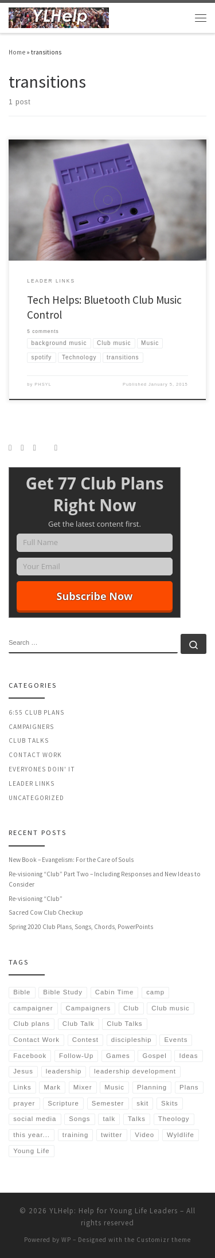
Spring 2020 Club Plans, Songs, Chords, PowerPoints (81, 927)
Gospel (155, 1055)
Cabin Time (114, 992)
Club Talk (78, 1023)
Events (176, 1039)
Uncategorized (36, 798)
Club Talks (29, 740)
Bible (21, 992)
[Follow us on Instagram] (22, 447)
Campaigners (31, 727)
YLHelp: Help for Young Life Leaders (113, 1211)
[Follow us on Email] (55, 447)
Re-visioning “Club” (35, 899)
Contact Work (35, 755)
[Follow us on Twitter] (34, 447)
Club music (170, 1008)
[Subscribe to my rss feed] (10, 447)
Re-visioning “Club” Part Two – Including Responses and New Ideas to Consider (105, 879)
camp (155, 992)
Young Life (31, 1150)
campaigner (33, 1008)
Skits (169, 1103)
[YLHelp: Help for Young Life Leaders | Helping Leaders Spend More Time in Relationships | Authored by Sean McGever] (59, 16)
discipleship (131, 1039)
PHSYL (43, 384)
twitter (111, 1134)
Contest (85, 1039)
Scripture (63, 1103)
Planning (152, 1087)
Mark (52, 1087)
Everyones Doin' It (42, 769)
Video (144, 1134)
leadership (64, 1071)
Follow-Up (76, 1055)
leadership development (135, 1071)
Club (131, 1008)
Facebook (29, 1055)
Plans (189, 1087)
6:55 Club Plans (36, 712)
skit (142, 1103)
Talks (137, 1118)
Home (17, 52)
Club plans (31, 1023)
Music (114, 1087)
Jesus (23, 1071)
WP (66, 1240)
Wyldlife (180, 1134)
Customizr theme (163, 1240)
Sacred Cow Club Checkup (46, 912)
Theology (174, 1118)
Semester (108, 1103)
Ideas (188, 1055)
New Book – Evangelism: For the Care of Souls (71, 860)
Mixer (82, 1087)
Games (118, 1055)
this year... (31, 1134)
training (75, 1134)
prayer (24, 1103)
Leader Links (31, 783)
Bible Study (63, 992)
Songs (79, 1118)
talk (109, 1118)
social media (34, 1118)
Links (22, 1087)
